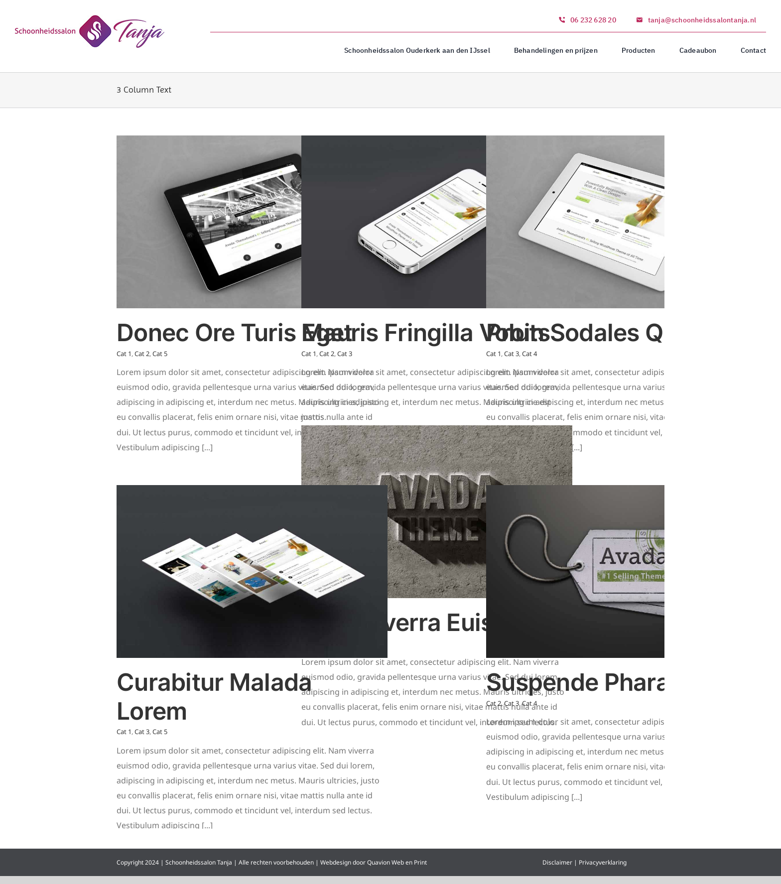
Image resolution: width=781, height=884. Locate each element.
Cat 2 (141, 353)
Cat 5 (159, 353)
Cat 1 (124, 353)
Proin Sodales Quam (599, 332)
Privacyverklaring (603, 862)
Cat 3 (344, 353)
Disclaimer (557, 862)
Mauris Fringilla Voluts (425, 332)
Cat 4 (529, 353)
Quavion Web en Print (396, 862)
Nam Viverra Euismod (422, 622)
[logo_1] (89, 18)
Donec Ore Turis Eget (235, 332)
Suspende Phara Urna (607, 682)
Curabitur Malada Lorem (214, 696)
